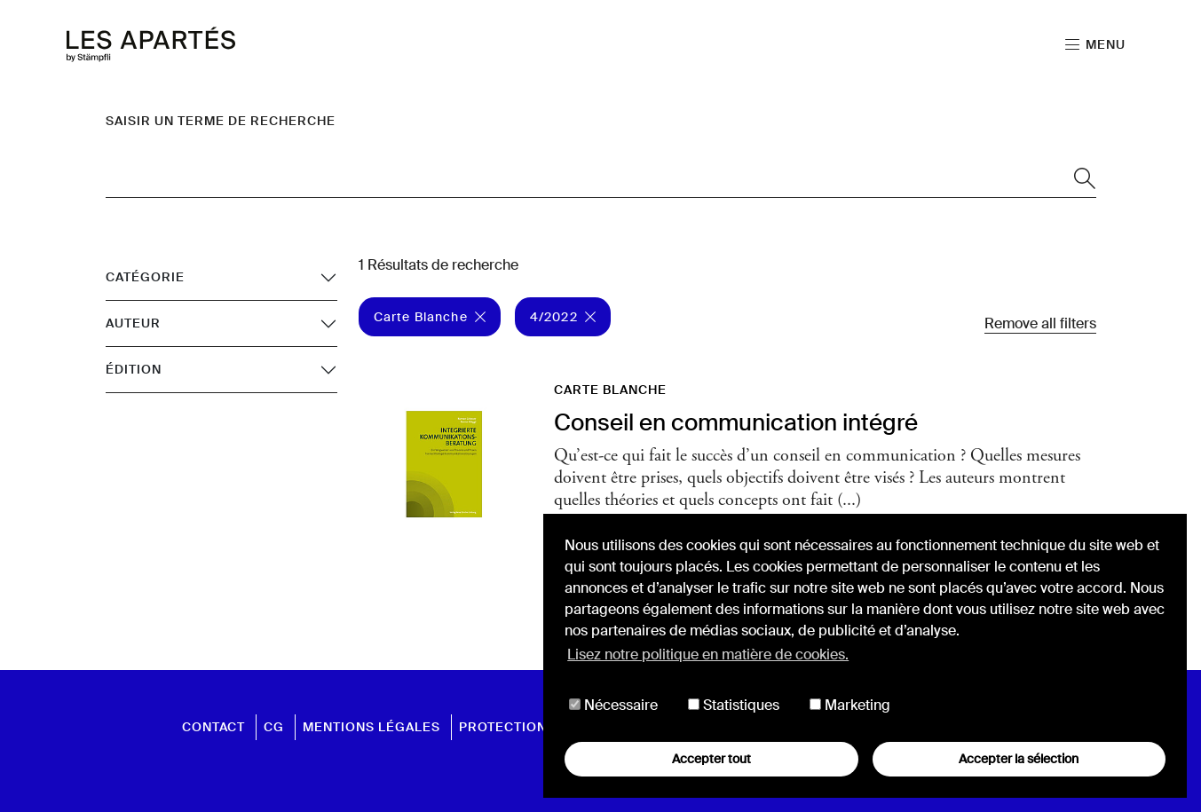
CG (274, 727)
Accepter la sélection (1019, 759)
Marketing (850, 705)
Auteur (133, 323)
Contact (213, 727)
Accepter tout (711, 759)
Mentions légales (371, 727)
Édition (134, 369)
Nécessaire (613, 705)
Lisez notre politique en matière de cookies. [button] (708, 654)
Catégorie (145, 277)
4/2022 (563, 317)
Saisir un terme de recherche (221, 121)
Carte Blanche (430, 317)
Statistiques (733, 705)
